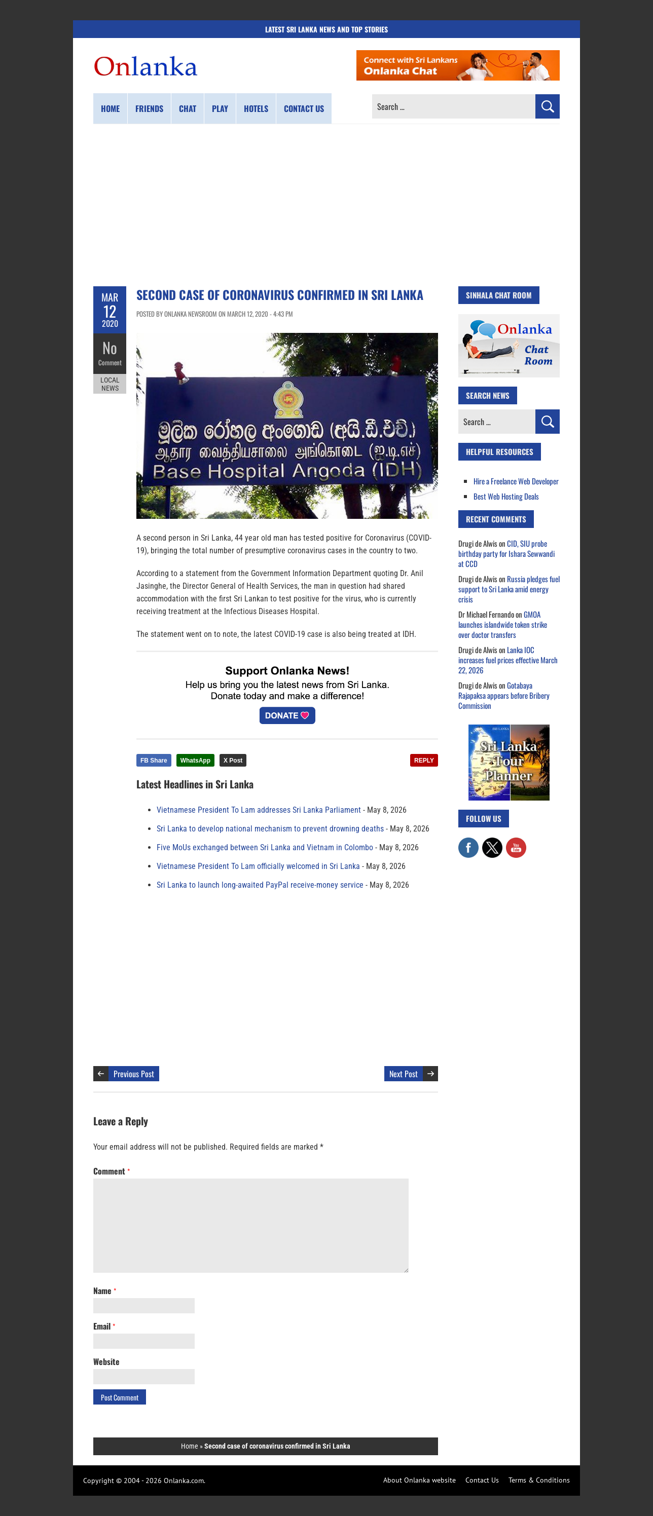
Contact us (304, 108)
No (109, 347)
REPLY (424, 760)
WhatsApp (195, 760)
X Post (233, 760)
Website (106, 1361)
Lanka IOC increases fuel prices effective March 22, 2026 (508, 659)
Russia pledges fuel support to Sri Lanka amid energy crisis (509, 588)
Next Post (403, 1074)
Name (104, 1290)
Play (220, 108)
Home (110, 108)
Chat (187, 108)
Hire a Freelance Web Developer (516, 480)
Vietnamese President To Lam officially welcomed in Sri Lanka (258, 866)
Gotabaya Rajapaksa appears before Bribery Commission (504, 695)
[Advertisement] (326, 205)
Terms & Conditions (539, 1480)
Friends (149, 108)
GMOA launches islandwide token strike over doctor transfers (502, 624)
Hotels (256, 108)
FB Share (153, 760)
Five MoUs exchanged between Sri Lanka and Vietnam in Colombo (265, 847)
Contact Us (482, 1480)
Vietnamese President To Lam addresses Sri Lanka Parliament (259, 810)
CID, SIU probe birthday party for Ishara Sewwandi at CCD (506, 553)
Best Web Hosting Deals (506, 496)
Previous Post (134, 1074)
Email (104, 1326)
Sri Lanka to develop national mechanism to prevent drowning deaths (270, 828)
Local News (110, 384)
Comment (110, 362)
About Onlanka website (419, 1480)
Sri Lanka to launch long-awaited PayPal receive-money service (260, 885)
